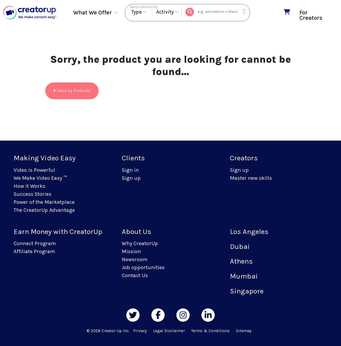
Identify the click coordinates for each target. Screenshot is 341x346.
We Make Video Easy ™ (40, 178)
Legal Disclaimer (169, 330)
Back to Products (72, 90)
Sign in (130, 170)
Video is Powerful (34, 170)
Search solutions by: (143, 7)
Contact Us (135, 275)
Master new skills (251, 178)
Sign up (131, 178)
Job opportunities (143, 267)
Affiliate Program (34, 251)
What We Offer (92, 12)
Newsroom (135, 259)
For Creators (310, 15)
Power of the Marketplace (44, 202)
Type (136, 12)
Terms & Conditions (210, 330)
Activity (165, 12)
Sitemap (244, 330)
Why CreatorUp (140, 243)
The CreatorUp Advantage (44, 210)
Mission (131, 251)
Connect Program (35, 243)
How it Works (29, 186)
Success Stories (32, 194)
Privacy (140, 330)
